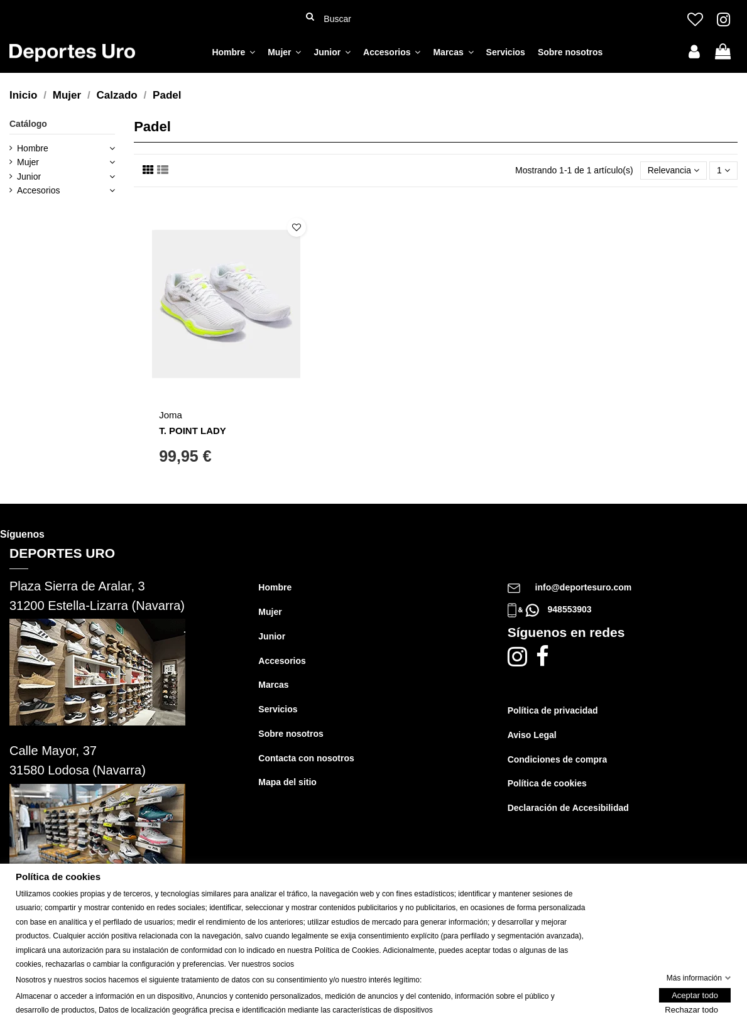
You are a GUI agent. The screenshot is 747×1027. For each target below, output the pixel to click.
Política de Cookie (345, 950)
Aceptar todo (695, 996)
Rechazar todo (691, 1010)
